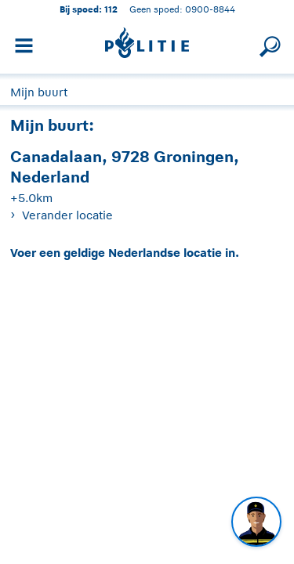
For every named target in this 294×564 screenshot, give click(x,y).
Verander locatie (67, 215)
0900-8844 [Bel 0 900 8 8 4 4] (210, 9)
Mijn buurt (38, 92)
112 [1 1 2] (111, 9)
